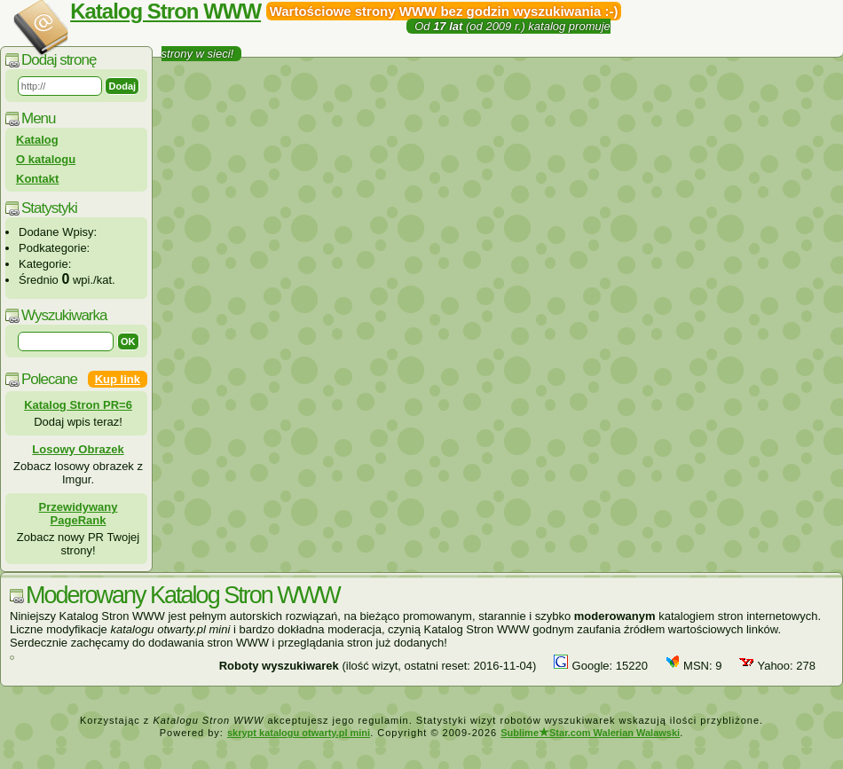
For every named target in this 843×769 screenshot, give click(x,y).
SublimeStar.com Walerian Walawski (590, 732)
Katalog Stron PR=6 (78, 405)
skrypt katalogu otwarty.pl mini (298, 732)
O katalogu (45, 159)
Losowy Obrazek (77, 449)
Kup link (117, 379)
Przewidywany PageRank (78, 513)
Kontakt (37, 178)
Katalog (37, 139)
